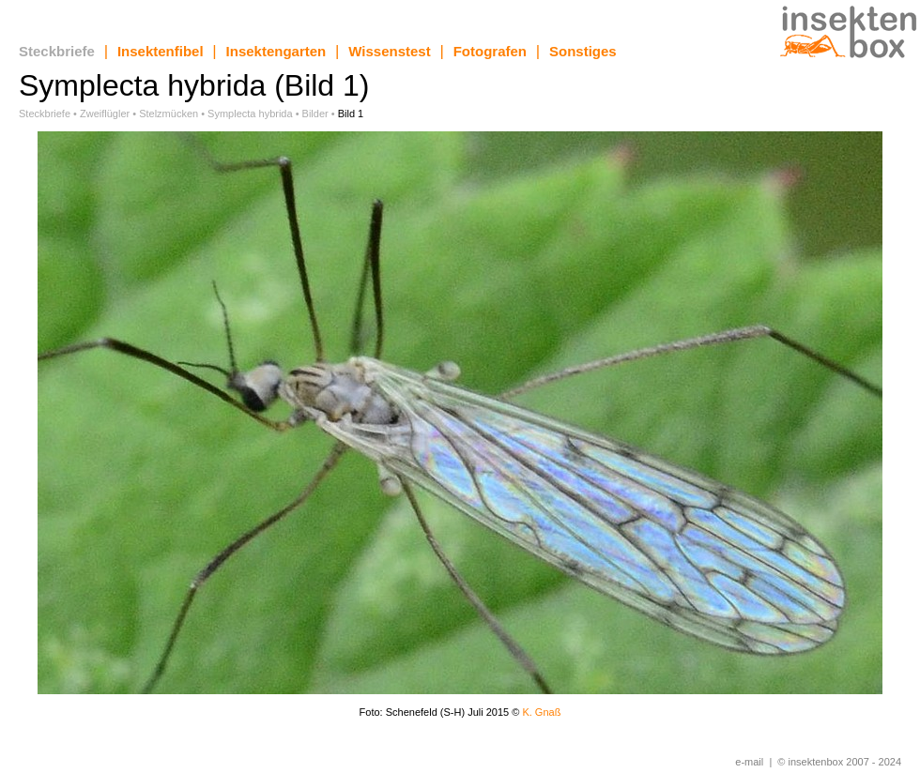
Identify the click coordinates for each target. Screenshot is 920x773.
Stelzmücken (168, 113)
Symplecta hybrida (250, 113)
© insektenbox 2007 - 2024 (839, 761)
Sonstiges (583, 51)
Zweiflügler (105, 113)
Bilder (315, 113)
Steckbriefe (57, 51)
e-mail (749, 761)
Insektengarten (276, 51)
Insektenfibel (160, 51)
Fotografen (490, 51)
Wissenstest (389, 51)
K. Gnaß (541, 712)
